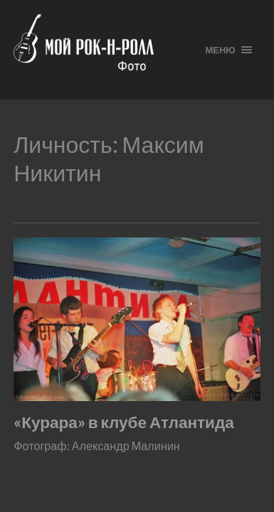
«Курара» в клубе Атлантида (123, 422)
